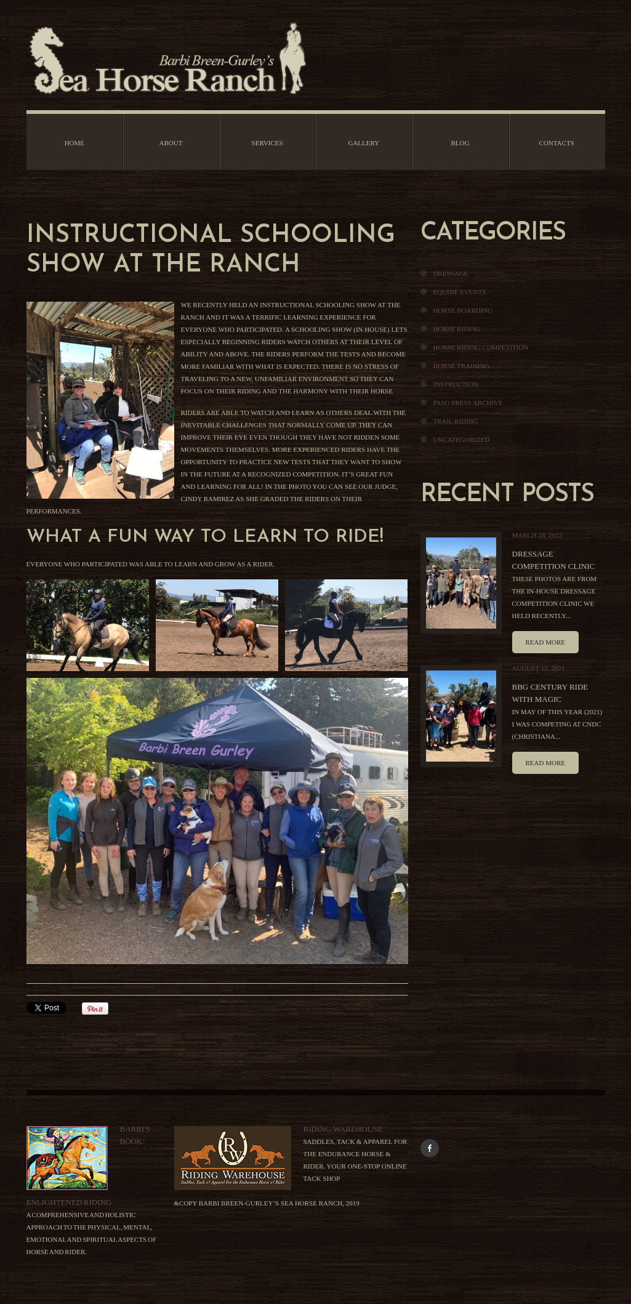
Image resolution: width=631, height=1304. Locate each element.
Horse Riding (457, 328)
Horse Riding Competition (481, 347)
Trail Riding (455, 421)
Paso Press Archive (468, 402)
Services (267, 143)
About (171, 143)
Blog (460, 143)
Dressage (450, 273)
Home (74, 143)
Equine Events (459, 292)
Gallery (363, 143)
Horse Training (461, 365)
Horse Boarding (463, 310)
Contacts (556, 143)
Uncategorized (461, 439)
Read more (545, 642)
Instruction (455, 384)
